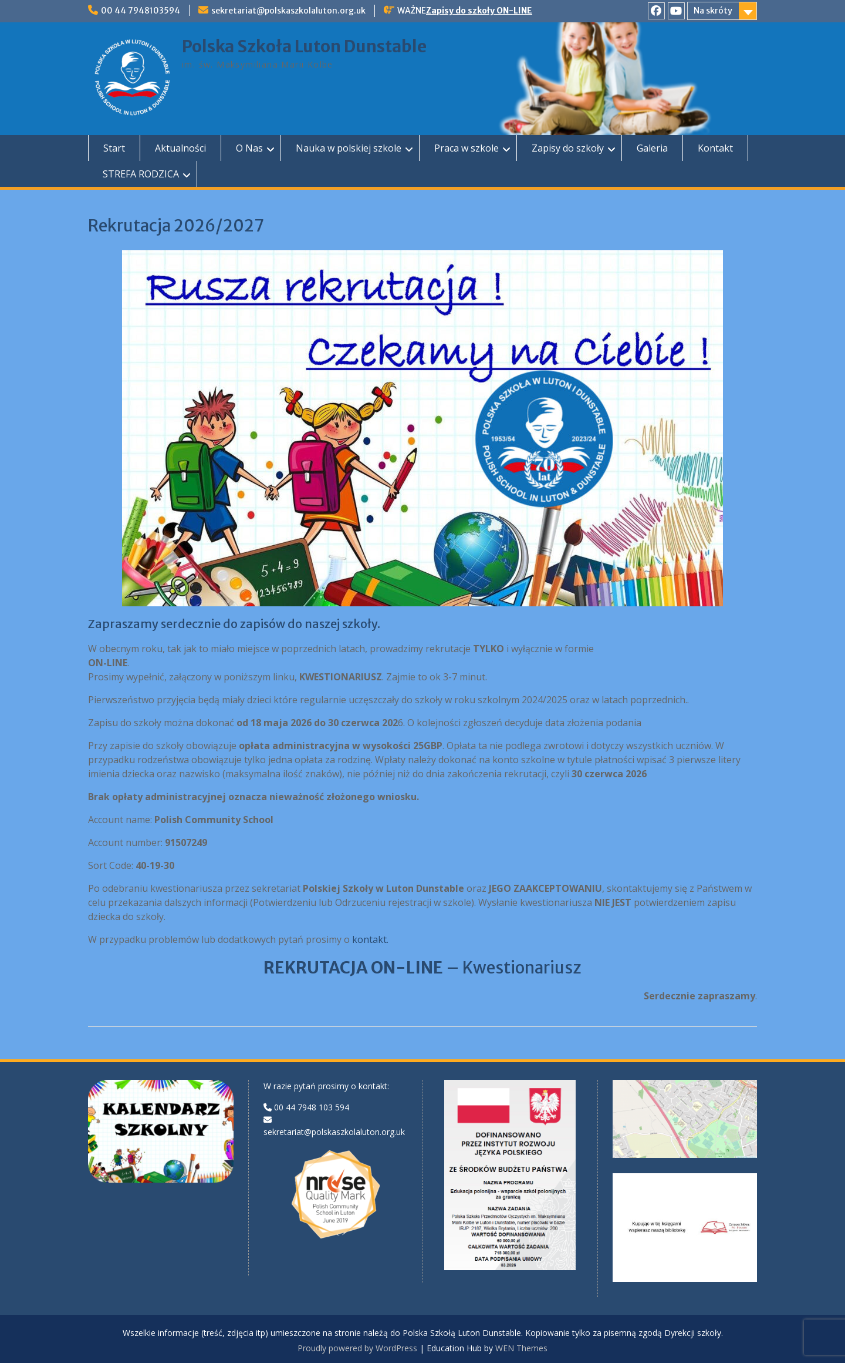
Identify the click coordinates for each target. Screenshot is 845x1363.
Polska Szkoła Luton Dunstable (304, 46)
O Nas (249, 148)
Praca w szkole (466, 148)
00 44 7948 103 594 (311, 1107)
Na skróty (713, 10)
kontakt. (371, 939)
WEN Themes (521, 1348)
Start (114, 148)
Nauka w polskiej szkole (348, 148)
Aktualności (180, 148)
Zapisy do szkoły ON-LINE (479, 10)
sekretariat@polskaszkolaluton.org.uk (288, 10)
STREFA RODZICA (141, 173)
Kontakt (715, 148)
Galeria (652, 148)
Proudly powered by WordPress (357, 1348)
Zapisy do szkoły (568, 148)
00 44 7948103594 (140, 10)
